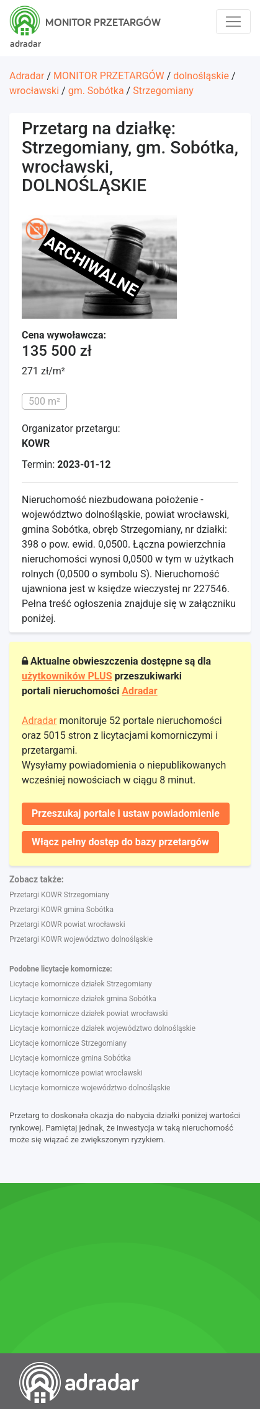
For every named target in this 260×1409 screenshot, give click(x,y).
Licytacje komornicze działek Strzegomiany (80, 984)
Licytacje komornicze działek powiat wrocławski (88, 1013)
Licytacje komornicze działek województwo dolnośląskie (102, 1028)
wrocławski (34, 91)
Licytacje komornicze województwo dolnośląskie (89, 1088)
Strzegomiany (163, 91)
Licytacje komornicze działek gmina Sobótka (82, 998)
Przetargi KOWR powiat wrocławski (67, 924)
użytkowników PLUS (67, 676)
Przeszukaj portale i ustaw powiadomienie (126, 813)
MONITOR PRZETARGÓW (108, 76)
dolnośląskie (201, 76)
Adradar (26, 76)
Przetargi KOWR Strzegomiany (59, 894)
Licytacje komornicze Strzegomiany (68, 1043)
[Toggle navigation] (233, 21)
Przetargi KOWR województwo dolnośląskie (81, 939)
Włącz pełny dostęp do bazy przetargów (120, 842)
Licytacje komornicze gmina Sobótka (70, 1058)
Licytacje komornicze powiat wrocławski (76, 1073)
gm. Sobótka (96, 91)
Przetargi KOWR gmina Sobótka (61, 909)
